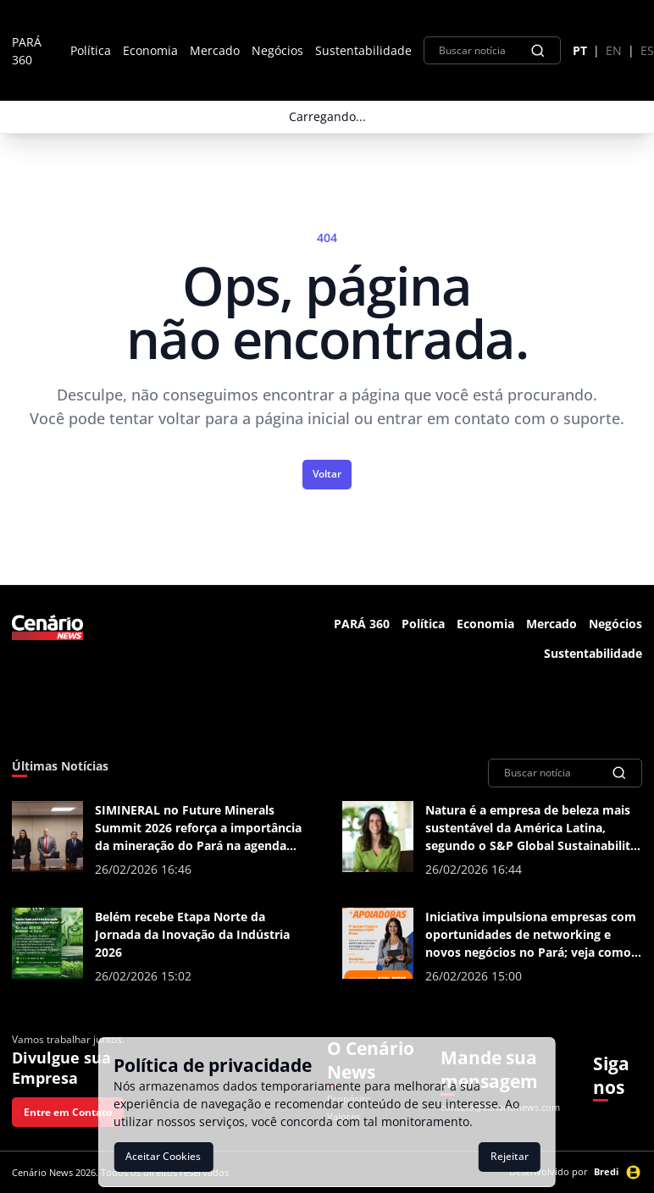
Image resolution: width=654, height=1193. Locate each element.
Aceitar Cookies (163, 1156)
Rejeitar (509, 1156)
